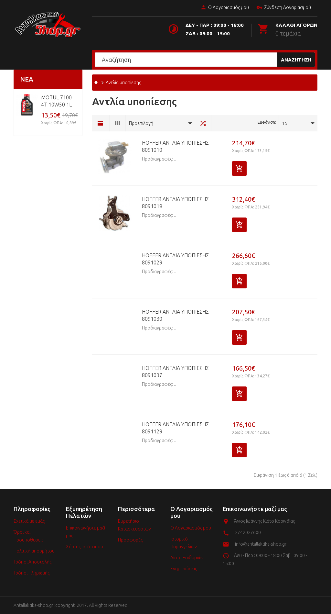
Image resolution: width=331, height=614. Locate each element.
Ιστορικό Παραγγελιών (183, 542)
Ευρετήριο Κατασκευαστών (134, 525)
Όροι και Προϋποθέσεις (28, 536)
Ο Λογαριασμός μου (224, 8)
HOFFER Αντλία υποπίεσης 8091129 (175, 427)
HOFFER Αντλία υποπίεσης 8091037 (175, 371)
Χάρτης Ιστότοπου (84, 546)
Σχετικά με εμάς (29, 521)
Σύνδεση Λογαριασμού (283, 8)
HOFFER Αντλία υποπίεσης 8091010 (175, 146)
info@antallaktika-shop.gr (260, 544)
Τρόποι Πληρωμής (31, 572)
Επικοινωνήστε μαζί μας (85, 531)
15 (284, 123)
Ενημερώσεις (183, 568)
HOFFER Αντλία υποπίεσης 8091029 (175, 258)
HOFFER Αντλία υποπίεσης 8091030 (175, 315)
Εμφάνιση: (267, 122)
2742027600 (248, 532)
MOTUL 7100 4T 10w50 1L (56, 101)
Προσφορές (130, 539)
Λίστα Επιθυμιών (187, 557)
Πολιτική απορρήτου (34, 550)
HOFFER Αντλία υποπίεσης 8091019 (175, 202)
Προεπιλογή (141, 123)
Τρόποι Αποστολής (32, 561)
